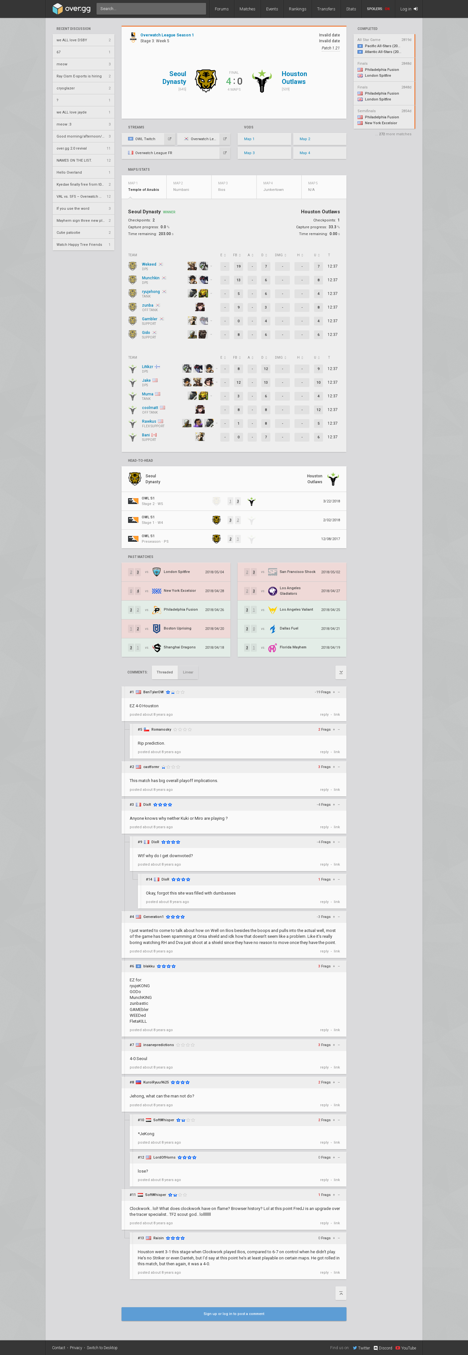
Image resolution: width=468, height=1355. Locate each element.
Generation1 (153, 917)
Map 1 (249, 139)
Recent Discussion (74, 29)
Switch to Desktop (102, 1348)
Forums (222, 9)
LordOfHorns (164, 1157)
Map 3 (249, 153)
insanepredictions (158, 1045)
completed (368, 29)
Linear (188, 672)
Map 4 (305, 153)
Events (272, 9)
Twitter (361, 1348)
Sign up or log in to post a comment (234, 1314)
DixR (147, 805)
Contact (58, 1348)
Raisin (158, 1238)
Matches (247, 9)
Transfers (326, 9)
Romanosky (161, 729)
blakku (149, 966)
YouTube (406, 1348)
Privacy (76, 1348)
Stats (351, 9)
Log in (409, 9)
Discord (382, 1348)
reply (324, 714)
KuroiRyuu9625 (156, 1082)
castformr (151, 767)
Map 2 (305, 139)
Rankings (297, 9)
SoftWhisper (163, 1120)
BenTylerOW (153, 692)
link (337, 714)
